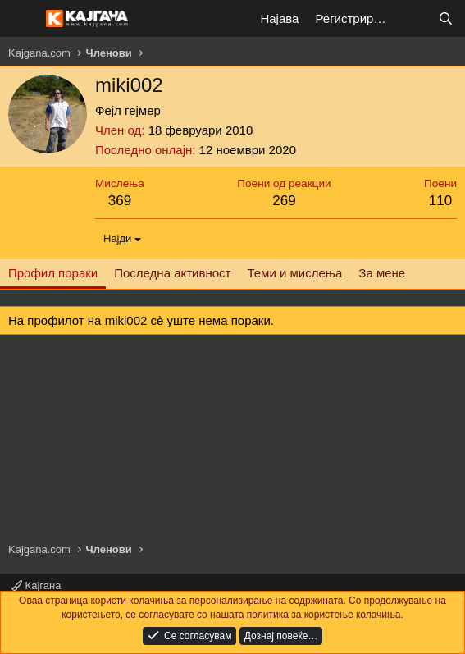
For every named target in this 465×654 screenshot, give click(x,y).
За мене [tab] (381, 273)
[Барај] (446, 18)
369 (119, 200)
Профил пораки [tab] (53, 273)
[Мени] (22, 18)
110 (440, 200)
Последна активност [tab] (172, 273)
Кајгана (36, 585)
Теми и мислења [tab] (294, 273)
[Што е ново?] (413, 18)
